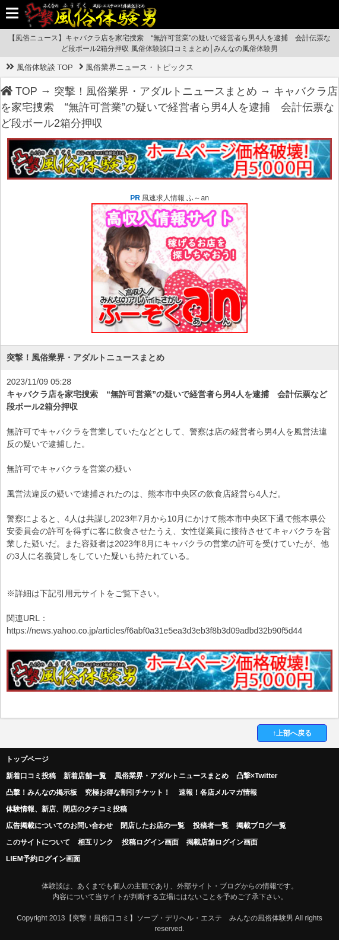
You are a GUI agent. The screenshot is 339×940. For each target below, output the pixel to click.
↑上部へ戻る (292, 733)
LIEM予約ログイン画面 (43, 859)
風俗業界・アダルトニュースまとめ (172, 776)
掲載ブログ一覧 (261, 825)
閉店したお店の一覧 (153, 825)
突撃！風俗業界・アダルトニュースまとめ (155, 91)
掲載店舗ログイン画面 (222, 842)
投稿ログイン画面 (150, 842)
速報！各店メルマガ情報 (218, 792)
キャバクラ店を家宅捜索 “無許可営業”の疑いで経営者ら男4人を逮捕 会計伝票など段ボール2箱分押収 (169, 107)
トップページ (27, 759)
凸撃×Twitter (256, 776)
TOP (19, 91)
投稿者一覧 (211, 825)
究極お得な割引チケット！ (127, 792)
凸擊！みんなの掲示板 (41, 792)
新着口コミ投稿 (31, 776)
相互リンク (95, 842)
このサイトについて (38, 842)
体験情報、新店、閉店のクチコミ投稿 (66, 809)
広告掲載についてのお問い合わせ (59, 825)
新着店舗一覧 (85, 776)
